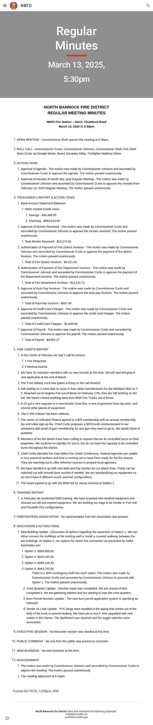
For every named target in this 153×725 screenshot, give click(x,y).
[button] (5, 5)
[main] (76, 54)
